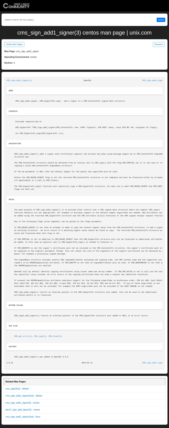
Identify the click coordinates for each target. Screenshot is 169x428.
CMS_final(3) (55, 336)
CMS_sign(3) (40, 336)
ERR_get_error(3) (23, 336)
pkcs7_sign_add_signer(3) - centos (23, 410)
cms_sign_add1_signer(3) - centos (22, 403)
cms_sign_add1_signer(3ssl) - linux (23, 417)
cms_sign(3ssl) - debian (17, 389)
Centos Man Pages (14, 44)
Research (159, 44)
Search (161, 20)
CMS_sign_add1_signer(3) (19, 80)
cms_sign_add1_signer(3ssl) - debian (24, 396)
